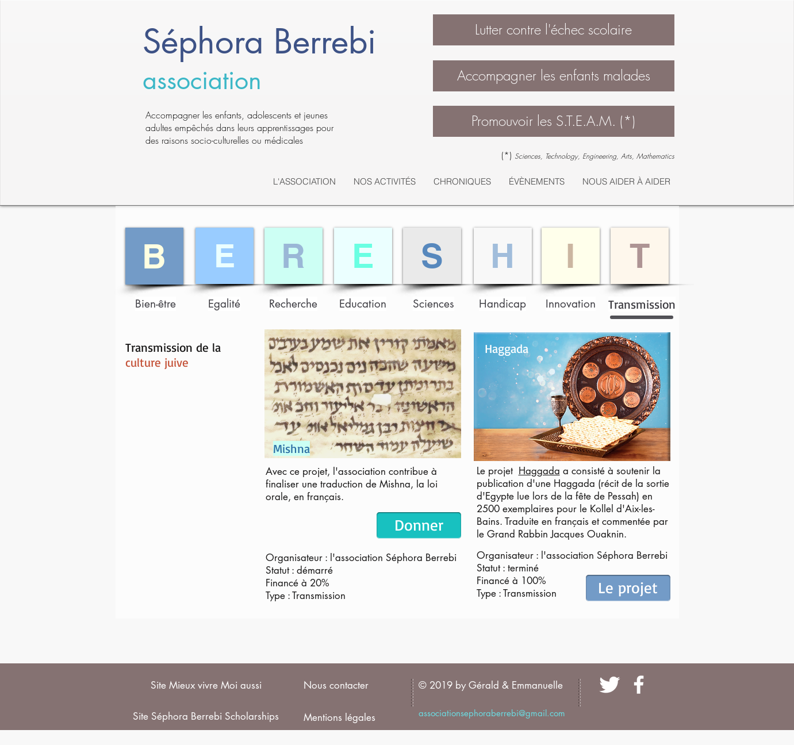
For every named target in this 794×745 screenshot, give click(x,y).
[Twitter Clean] (609, 685)
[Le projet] (628, 588)
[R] (293, 256)
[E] (224, 256)
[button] (553, 29)
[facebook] (639, 685)
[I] (571, 256)
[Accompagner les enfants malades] (553, 75)
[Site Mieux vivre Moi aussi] (206, 685)
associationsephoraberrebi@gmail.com (492, 713)
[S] (432, 256)
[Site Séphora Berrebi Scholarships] (206, 716)
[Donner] (419, 525)
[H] (503, 256)
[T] (640, 256)
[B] (154, 256)
